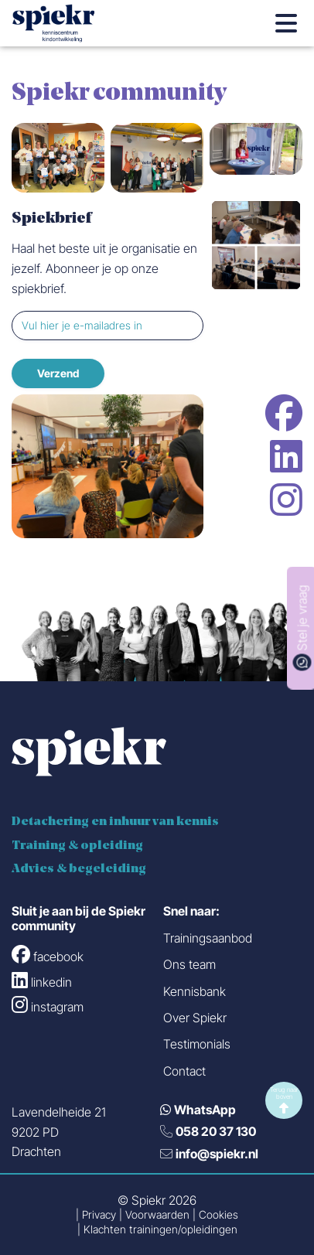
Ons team (189, 964)
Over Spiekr (195, 1018)
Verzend (58, 373)
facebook (283, 412)
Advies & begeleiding (79, 869)
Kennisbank (194, 991)
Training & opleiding (77, 846)
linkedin (286, 456)
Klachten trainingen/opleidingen (160, 1230)
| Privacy (96, 1215)
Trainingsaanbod (207, 938)
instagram (286, 499)
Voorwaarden (157, 1215)
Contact (184, 1071)
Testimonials (196, 1044)
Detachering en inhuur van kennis (115, 822)
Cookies (218, 1215)
